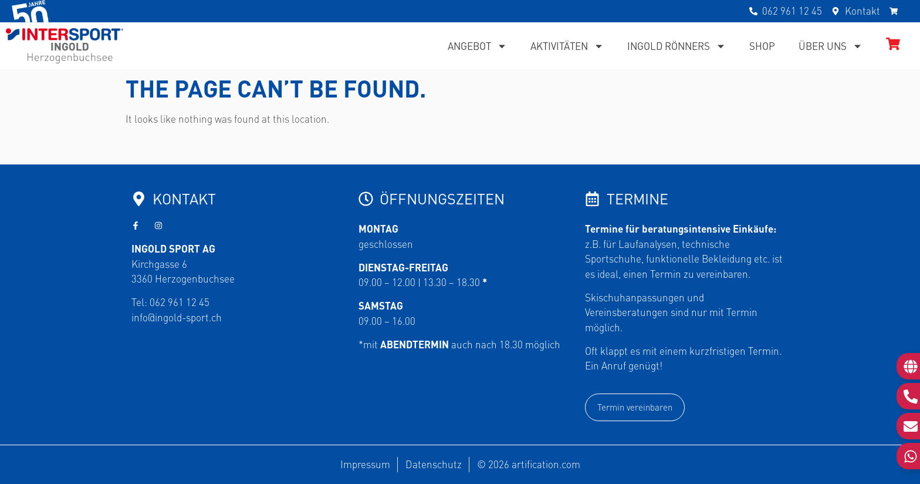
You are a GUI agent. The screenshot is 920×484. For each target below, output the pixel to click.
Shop (762, 45)
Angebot (477, 46)
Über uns (831, 46)
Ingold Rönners (676, 46)
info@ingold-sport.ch (176, 317)
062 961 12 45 (179, 301)
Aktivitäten (567, 46)
